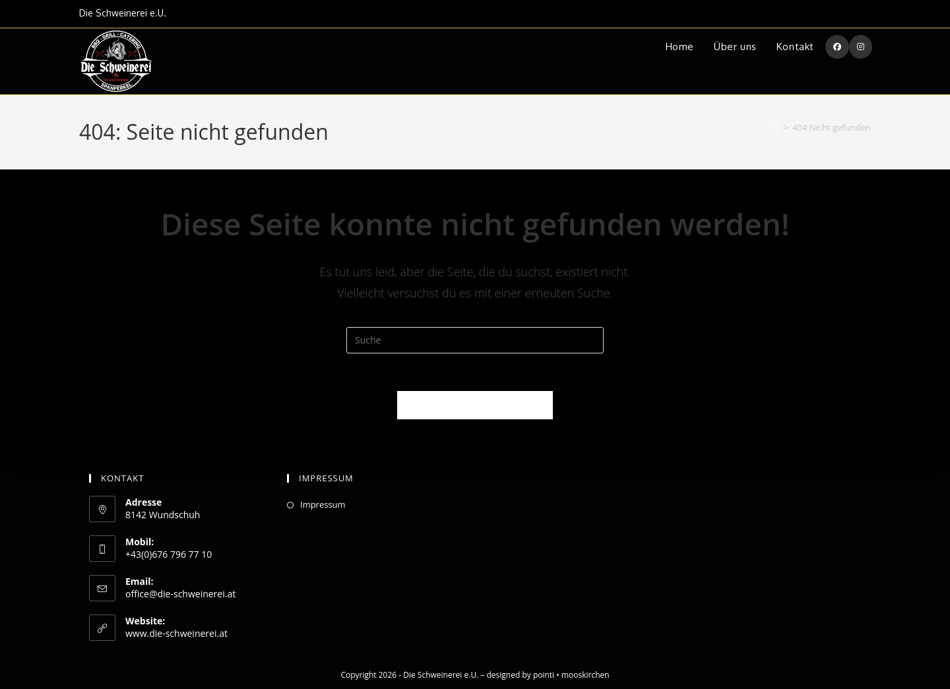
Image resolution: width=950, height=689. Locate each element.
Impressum (323, 504)
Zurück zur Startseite (475, 407)
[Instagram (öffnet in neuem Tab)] (860, 47)
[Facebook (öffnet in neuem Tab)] (837, 47)
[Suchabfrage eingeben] (475, 340)
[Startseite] (775, 127)
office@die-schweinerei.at (180, 593)
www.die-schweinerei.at (176, 633)
